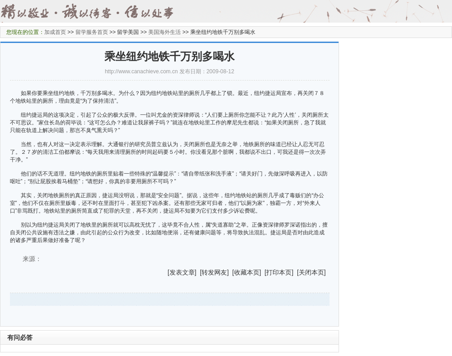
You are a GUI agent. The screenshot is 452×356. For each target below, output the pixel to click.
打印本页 (279, 272)
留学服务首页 (91, 32)
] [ (198, 272)
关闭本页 (311, 272)
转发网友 (214, 272)
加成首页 (55, 32)
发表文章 (182, 272)
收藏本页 (246, 272)
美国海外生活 (164, 32)
